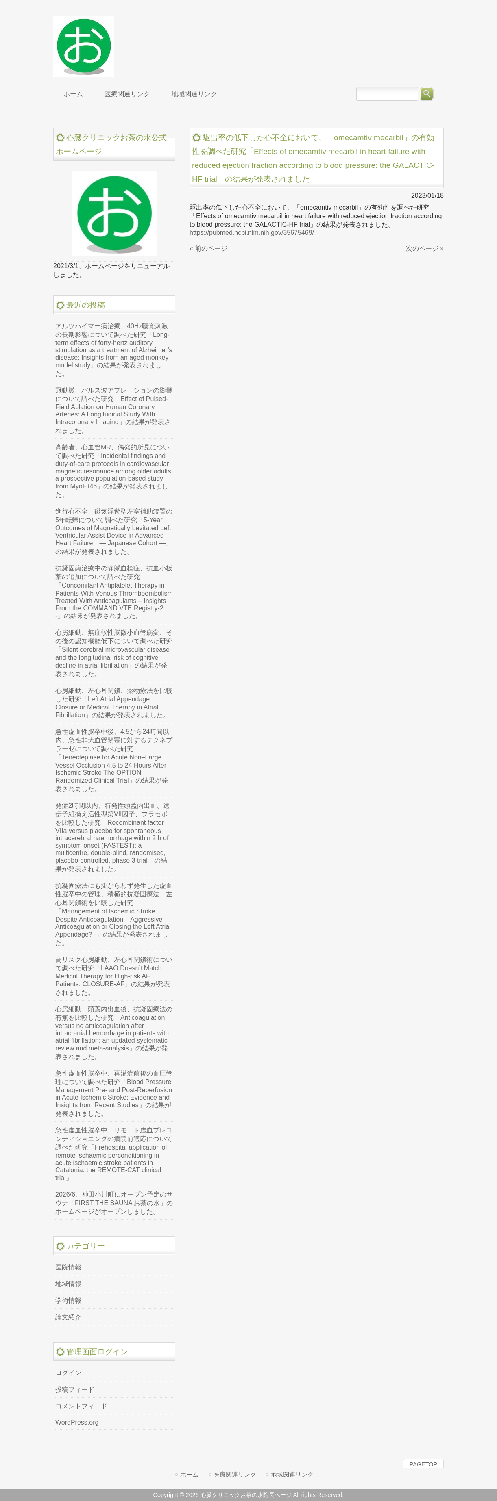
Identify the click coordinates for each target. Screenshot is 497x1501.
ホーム (189, 1474)
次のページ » (425, 248)
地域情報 (68, 1283)
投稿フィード (74, 1389)
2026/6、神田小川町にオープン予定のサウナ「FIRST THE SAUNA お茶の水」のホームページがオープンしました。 (114, 1203)
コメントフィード (81, 1406)
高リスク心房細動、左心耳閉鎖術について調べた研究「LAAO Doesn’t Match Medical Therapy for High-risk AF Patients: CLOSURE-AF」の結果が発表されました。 (113, 976)
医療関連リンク (235, 1474)
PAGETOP (423, 1464)
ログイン (68, 1372)
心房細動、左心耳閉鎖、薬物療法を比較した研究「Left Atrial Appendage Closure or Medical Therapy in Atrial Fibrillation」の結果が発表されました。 (113, 702)
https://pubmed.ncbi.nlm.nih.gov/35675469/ (252, 232)
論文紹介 (68, 1317)
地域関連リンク (292, 1474)
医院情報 (68, 1267)
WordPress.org (76, 1422)
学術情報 (68, 1300)
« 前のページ (208, 248)
